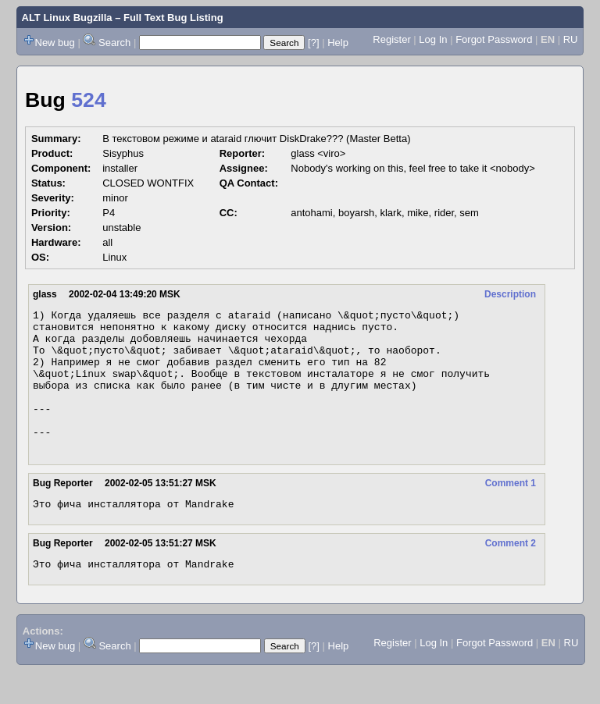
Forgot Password (493, 39)
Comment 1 (510, 511)
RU (570, 39)
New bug (55, 42)
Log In (433, 39)
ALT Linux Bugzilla (67, 17)
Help (337, 42)
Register (391, 39)
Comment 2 (510, 573)
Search (114, 42)
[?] (313, 42)
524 (88, 100)
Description (510, 294)
